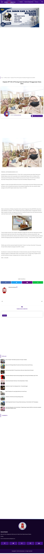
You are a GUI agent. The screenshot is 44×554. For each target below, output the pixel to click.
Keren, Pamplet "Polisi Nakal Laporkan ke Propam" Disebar (16, 360)
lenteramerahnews (12, 287)
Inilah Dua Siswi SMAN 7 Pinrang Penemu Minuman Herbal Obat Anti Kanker (20, 370)
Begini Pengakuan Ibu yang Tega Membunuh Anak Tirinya (16, 392)
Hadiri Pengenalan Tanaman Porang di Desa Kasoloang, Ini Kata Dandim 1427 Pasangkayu (22, 402)
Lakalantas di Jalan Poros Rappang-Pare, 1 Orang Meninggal (17, 386)
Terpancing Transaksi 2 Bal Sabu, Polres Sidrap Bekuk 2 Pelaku (17, 381)
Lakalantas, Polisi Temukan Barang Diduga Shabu (14, 397)
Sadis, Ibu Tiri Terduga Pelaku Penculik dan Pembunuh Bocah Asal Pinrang (19, 365)
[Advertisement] (22, 43)
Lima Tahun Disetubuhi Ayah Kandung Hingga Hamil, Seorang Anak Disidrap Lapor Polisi (22, 376)
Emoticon (4, 316)
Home (2, 77)
